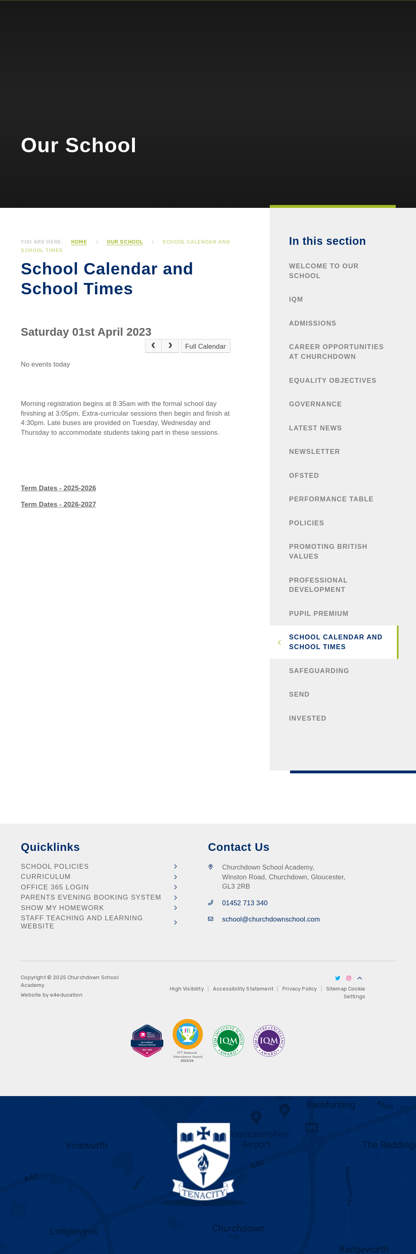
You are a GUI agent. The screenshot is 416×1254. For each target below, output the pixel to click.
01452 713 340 (245, 903)
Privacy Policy (299, 989)
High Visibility (187, 989)
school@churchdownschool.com (271, 919)
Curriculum (46, 876)
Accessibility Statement (243, 989)
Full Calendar (205, 346)
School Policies (55, 866)
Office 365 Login (55, 887)
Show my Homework (62, 907)
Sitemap (336, 989)
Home (79, 242)
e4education (66, 995)
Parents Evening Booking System (91, 897)
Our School (125, 242)
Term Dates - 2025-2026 (58, 488)
